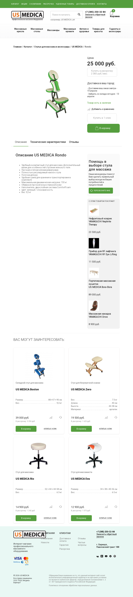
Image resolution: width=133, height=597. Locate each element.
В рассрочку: (25, 421)
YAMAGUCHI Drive (103, 315)
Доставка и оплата (85, 4)
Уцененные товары (65, 4)
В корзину (103, 128)
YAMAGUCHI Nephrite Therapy (103, 221)
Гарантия (63, 545)
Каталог (15, 4)
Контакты (102, 4)
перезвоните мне (100, 191)
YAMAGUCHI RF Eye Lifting (103, 253)
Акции (24, 4)
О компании (35, 4)
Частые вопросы (82, 543)
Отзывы (74, 141)
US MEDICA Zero (81, 389)
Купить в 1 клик (102, 117)
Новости (45, 542)
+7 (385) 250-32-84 (95, 12)
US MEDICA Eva (80, 478)
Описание (21, 141)
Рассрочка (48, 4)
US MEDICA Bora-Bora (103, 283)
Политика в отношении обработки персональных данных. (73, 585)
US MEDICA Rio (25, 478)
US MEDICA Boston (27, 389)
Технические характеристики (48, 141)
